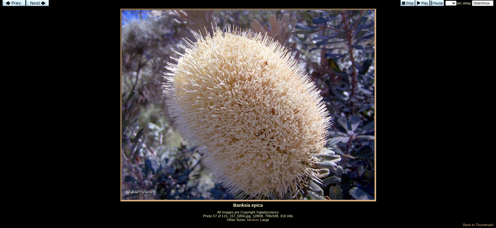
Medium (253, 220)
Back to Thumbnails (478, 225)
